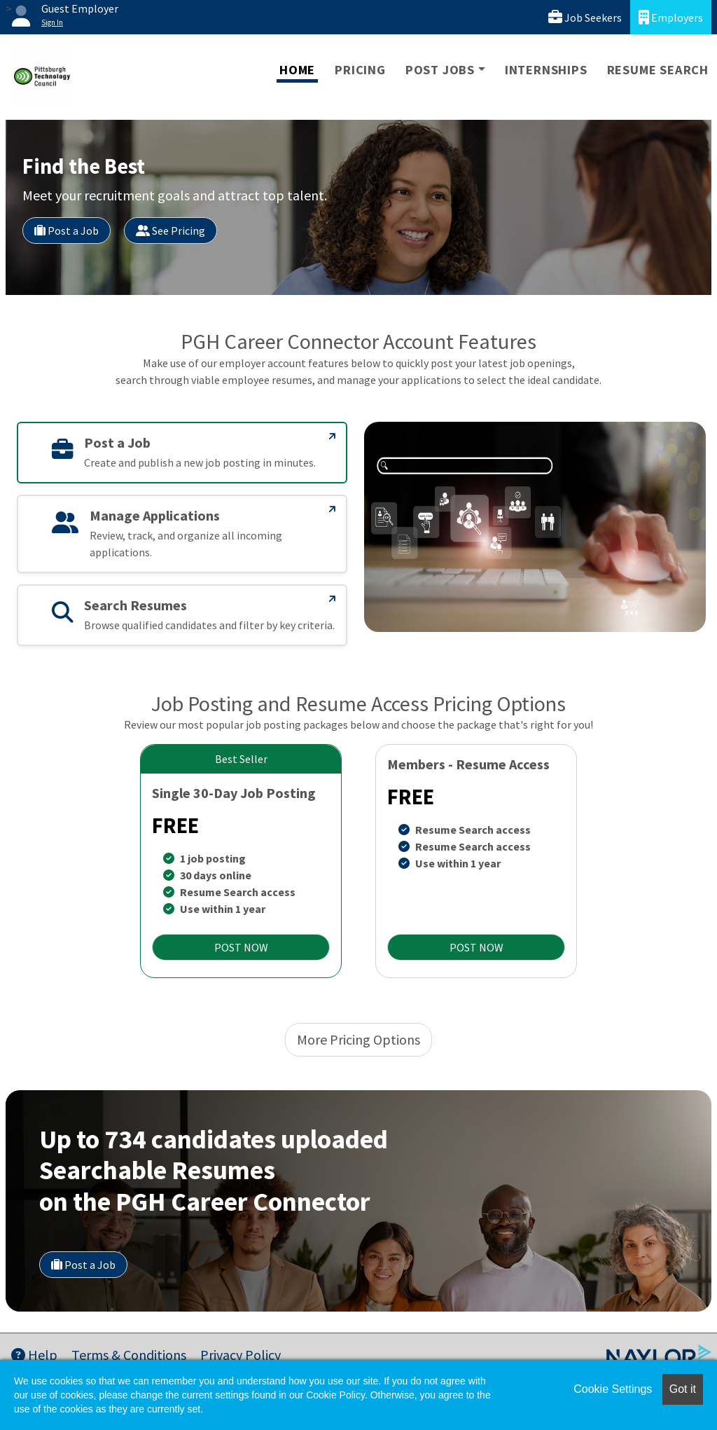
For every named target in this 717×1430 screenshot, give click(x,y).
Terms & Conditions (128, 1354)
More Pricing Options (358, 1039)
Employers (671, 17)
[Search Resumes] (332, 599)
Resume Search (658, 70)
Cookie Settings (612, 1389)
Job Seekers (585, 17)
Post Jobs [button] (440, 70)
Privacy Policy (240, 1354)
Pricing (360, 70)
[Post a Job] (332, 436)
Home (297, 70)
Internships (546, 70)
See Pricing (170, 231)
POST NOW (241, 947)
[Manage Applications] (332, 509)
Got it (682, 1389)
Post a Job (66, 231)
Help (34, 1354)
